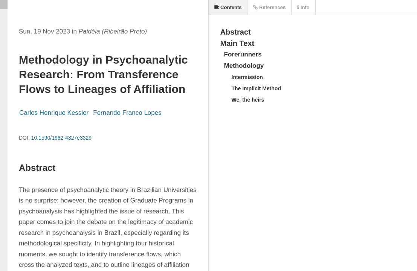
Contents (228, 7)
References (269, 7)
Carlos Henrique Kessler (54, 112)
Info (303, 7)
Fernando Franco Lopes (127, 112)
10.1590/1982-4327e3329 (61, 138)
